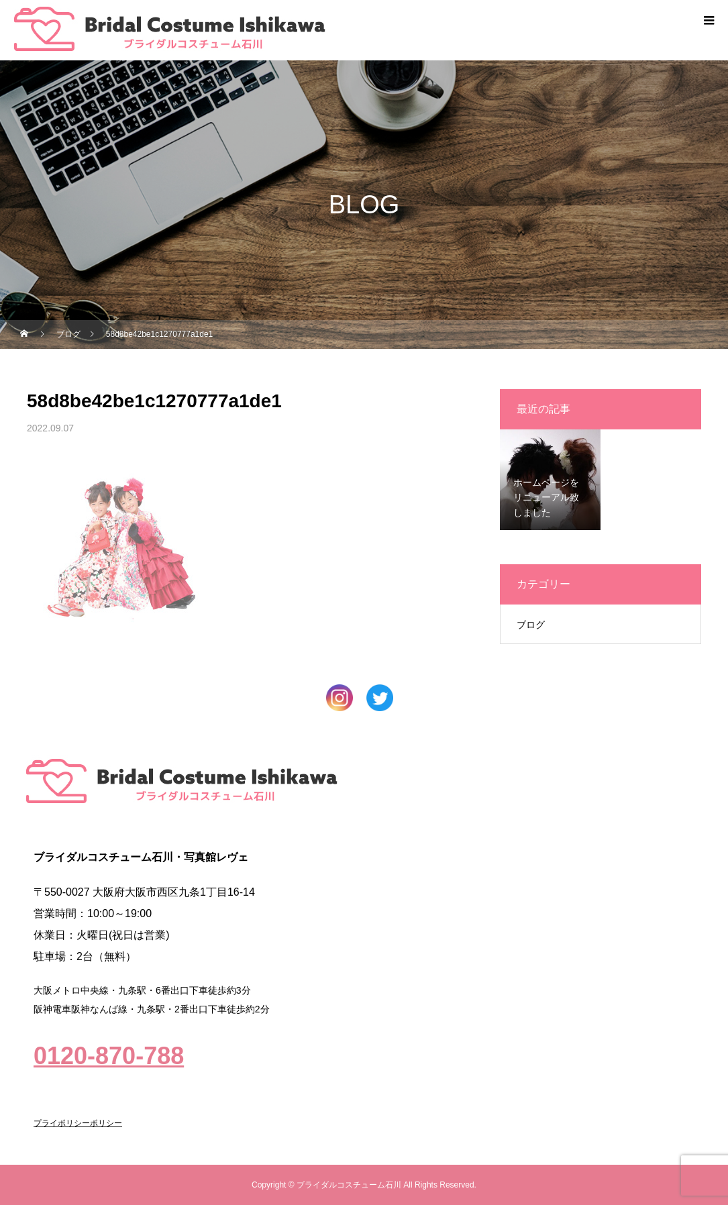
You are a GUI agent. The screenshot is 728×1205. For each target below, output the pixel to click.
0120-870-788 (109, 1055)
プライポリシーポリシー (78, 1123)
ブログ (531, 624)
